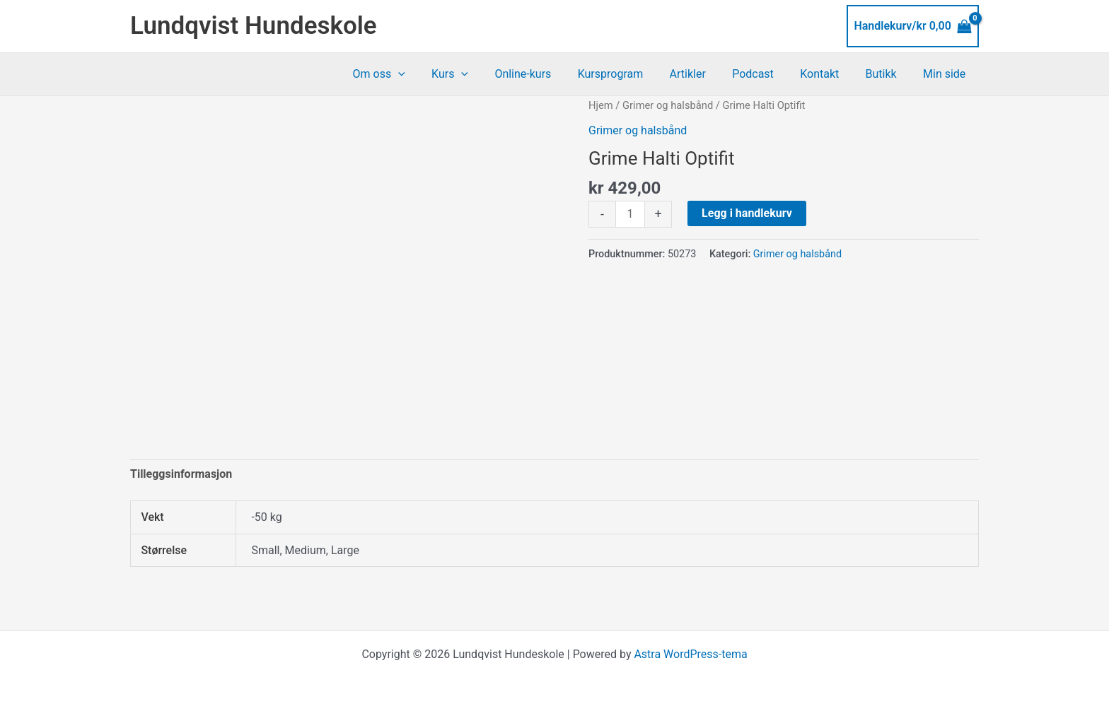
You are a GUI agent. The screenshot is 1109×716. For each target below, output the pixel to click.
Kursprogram (631, 74)
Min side (946, 74)
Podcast (766, 74)
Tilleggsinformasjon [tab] (181, 474)
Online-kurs (547, 74)
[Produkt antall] (630, 214)
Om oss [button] (411, 74)
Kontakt (828, 74)
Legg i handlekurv (747, 213)
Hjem (600, 105)
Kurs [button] (478, 74)
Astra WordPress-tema (690, 654)
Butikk (886, 74)
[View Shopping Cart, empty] (913, 26)
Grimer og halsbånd (667, 105)
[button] (430, 74)
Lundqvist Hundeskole (253, 25)
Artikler (704, 74)
